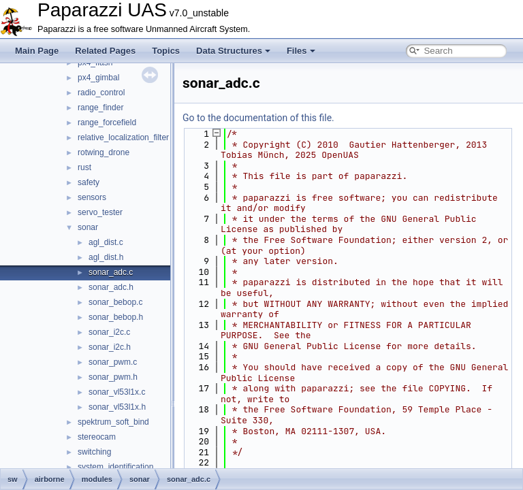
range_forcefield (107, 122)
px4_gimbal (98, 77)
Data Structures (233, 51)
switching (94, 452)
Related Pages (105, 51)
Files (301, 51)
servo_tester (100, 212)
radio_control (101, 92)
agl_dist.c (106, 242)
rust (84, 167)
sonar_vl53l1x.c (117, 392)
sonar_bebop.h (116, 317)
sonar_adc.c (111, 272)
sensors (92, 197)
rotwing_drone (103, 152)
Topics (166, 51)
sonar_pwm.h (113, 377)
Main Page (37, 51)
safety (88, 182)
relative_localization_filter (123, 137)
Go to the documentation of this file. (258, 117)
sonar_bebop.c (115, 302)
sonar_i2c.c (109, 332)
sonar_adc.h (111, 287)
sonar (88, 227)
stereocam (97, 437)
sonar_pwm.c (113, 362)
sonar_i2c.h (110, 347)
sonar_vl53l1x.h (117, 407)
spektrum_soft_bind (113, 422)
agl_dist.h (106, 257)
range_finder (100, 107)
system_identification (115, 467)
